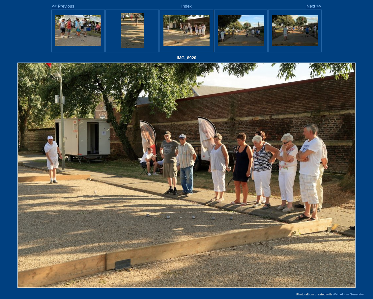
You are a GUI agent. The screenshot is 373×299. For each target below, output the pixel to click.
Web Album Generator (348, 294)
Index (186, 6)
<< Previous (63, 6)
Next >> (313, 6)
